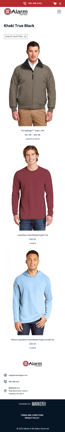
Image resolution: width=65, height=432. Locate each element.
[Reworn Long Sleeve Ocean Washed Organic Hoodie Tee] (32, 292)
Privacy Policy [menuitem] (32, 418)
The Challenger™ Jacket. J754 (32, 131)
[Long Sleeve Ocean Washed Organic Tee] (32, 187)
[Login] (60, 4)
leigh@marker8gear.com (18, 375)
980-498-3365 (35, 3)
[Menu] (59, 12)
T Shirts (32, 243)
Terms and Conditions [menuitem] (32, 415)
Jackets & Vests (32, 139)
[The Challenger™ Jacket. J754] (32, 83)
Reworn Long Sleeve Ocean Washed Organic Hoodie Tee (32, 340)
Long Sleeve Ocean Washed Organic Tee (32, 235)
